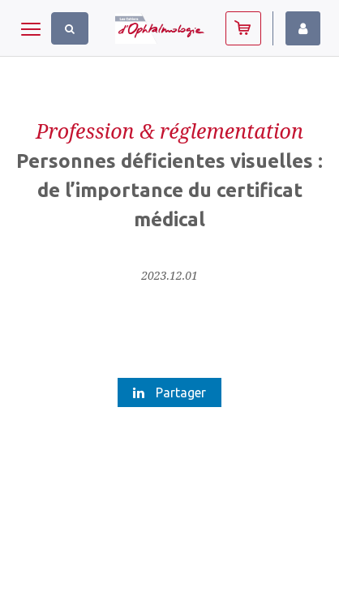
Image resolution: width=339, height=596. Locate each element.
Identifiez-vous (302, 28)
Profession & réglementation (169, 130)
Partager (169, 392)
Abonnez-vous (243, 28)
